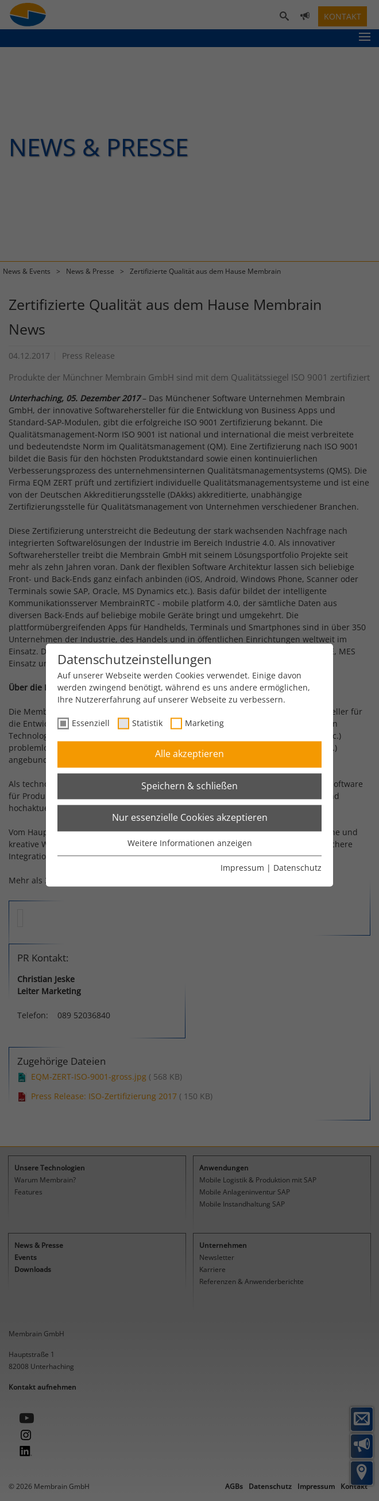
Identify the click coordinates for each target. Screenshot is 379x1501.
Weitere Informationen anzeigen (189, 842)
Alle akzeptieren (189, 754)
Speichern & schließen (189, 785)
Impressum (242, 868)
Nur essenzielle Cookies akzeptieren (190, 818)
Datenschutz (297, 868)
